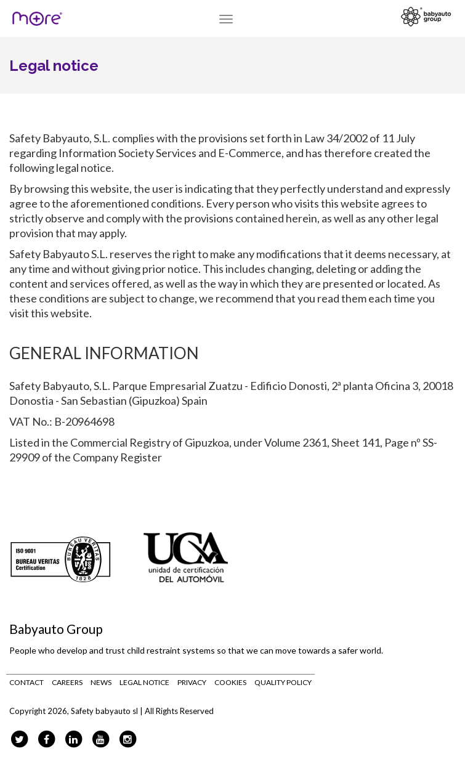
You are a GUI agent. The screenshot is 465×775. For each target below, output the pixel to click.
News (101, 682)
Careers (67, 682)
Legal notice (144, 682)
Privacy (191, 682)
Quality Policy (283, 682)
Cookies (230, 682)
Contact (26, 682)
